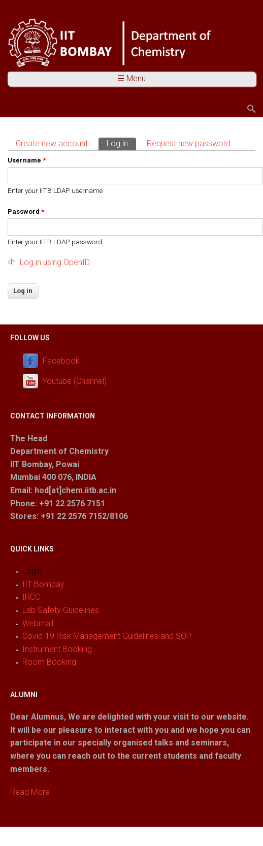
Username (27, 160)
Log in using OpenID (55, 262)
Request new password (189, 143)
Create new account (52, 143)
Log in (121, 143)
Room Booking (49, 662)
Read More (30, 792)
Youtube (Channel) (75, 381)
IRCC (31, 597)
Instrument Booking (57, 649)
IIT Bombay (43, 584)
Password (26, 211)
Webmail (37, 623)
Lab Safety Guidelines (60, 610)
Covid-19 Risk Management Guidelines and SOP (106, 636)
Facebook (61, 361)
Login (32, 571)
